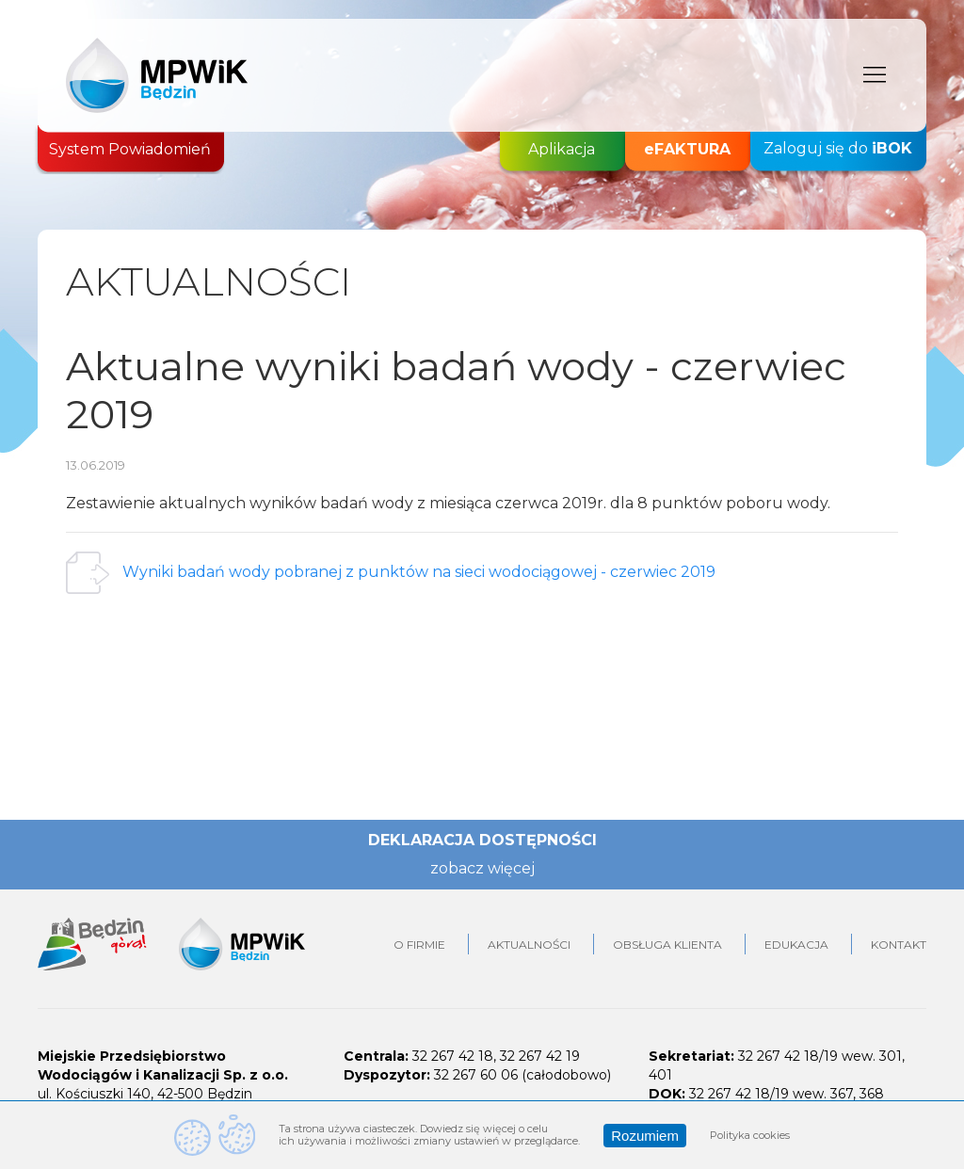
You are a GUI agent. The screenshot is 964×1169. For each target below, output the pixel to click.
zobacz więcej (482, 868)
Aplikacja (561, 149)
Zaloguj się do (837, 148)
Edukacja (796, 944)
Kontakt (898, 944)
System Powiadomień (130, 149)
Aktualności (529, 944)
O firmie (419, 944)
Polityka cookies (750, 1135)
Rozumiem (645, 1136)
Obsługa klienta (667, 944)
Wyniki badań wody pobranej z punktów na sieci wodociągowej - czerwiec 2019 (418, 572)
